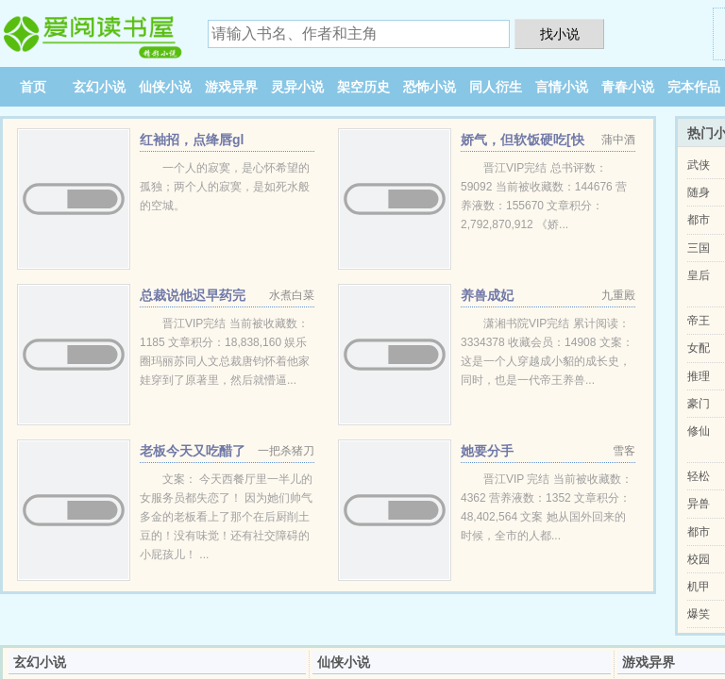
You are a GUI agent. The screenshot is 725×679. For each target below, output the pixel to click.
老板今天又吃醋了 (192, 450)
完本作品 (693, 86)
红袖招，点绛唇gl (192, 139)
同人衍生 (495, 86)
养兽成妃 (487, 295)
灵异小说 (297, 86)
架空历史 (363, 86)
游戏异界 (231, 86)
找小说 (560, 33)
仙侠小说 (165, 86)
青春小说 (627, 86)
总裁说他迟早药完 (192, 295)
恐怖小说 (429, 86)
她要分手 (487, 450)
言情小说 (561, 86)
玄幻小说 (99, 86)
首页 (33, 86)
